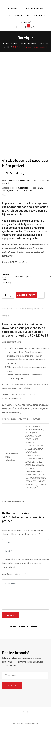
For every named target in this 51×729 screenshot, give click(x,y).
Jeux (28, 15)
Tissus (24, 8)
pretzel (5, 190)
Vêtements (13, 8)
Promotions (39, 15)
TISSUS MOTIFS (25, 190)
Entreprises (36, 8)
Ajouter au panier (26, 295)
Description (7, 308)
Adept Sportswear (14, 15)
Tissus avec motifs (20, 188)
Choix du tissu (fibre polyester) (6, 278)
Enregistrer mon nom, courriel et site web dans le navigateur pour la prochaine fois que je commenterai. (25, 563)
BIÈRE (40, 188)
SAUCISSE (13, 190)
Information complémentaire (30, 308)
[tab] (7, 308)
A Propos (25, 22)
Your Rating (7, 573)
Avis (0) (5, 315)
